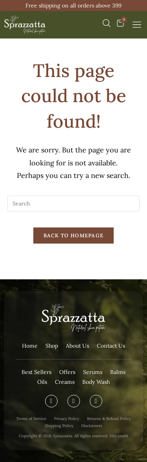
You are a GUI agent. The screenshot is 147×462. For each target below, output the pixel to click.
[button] (136, 25)
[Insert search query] (73, 203)
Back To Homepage (74, 235)
